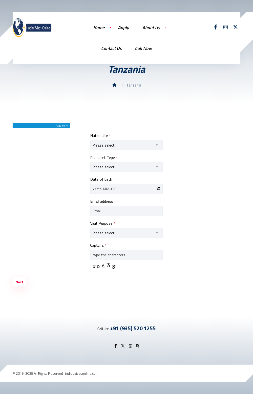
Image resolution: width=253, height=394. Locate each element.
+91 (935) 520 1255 (133, 328)
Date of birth (102, 179)
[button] (216, 27)
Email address (103, 201)
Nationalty (100, 135)
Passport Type (104, 157)
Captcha (98, 245)
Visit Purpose (102, 223)
